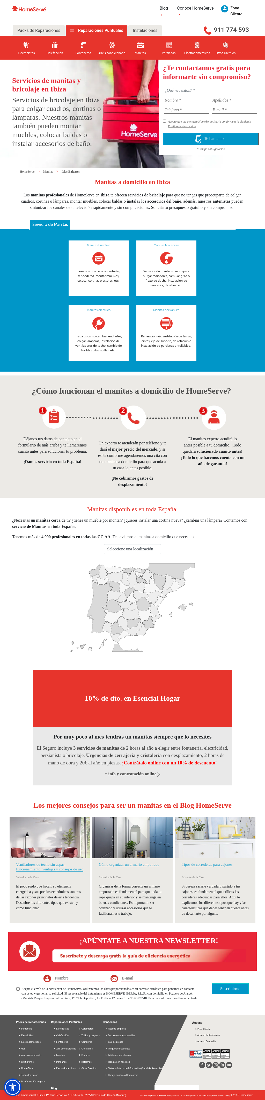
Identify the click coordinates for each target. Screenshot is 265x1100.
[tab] (50, 225)
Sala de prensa (115, 1042)
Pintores (84, 1055)
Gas (21, 1048)
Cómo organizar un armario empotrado (129, 864)
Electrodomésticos (29, 1042)
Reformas (85, 1062)
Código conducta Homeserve (123, 1075)
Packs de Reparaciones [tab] (38, 30)
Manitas (48, 171)
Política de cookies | (181, 1095)
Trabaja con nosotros (119, 1062)
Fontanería (25, 1028)
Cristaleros (86, 1048)
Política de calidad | (221, 1095)
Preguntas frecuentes (119, 1048)
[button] (12, 1087)
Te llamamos (210, 139)
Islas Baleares (71, 171)
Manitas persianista (166, 310)
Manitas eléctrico (99, 310)
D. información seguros (31, 1081)
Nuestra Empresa (117, 1028)
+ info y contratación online (132, 773)
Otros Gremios (88, 1068)
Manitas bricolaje (98, 245)
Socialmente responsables (121, 1035)
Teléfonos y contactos (119, 1055)
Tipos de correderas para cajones (207, 864)
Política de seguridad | (201, 1095)
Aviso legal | (145, 1095)
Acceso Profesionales (207, 1035)
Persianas (60, 1062)
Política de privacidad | (161, 1095)
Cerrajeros (85, 1042)
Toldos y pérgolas (89, 1035)
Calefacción (61, 1035)
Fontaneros (60, 1042)
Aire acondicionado (29, 1055)
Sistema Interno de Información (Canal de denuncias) (135, 1068)
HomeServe (27, 171)
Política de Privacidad (182, 126)
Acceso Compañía (205, 1041)
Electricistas (61, 1028)
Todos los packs (28, 1075)
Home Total (25, 1068)
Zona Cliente (202, 1029)
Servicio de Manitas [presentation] (50, 224)
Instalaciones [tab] (145, 30)
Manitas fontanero (166, 245)
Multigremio (26, 1062)
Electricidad (25, 1035)
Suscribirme (230, 989)
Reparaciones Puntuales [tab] (100, 30)
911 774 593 (231, 29)
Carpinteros (86, 1028)
